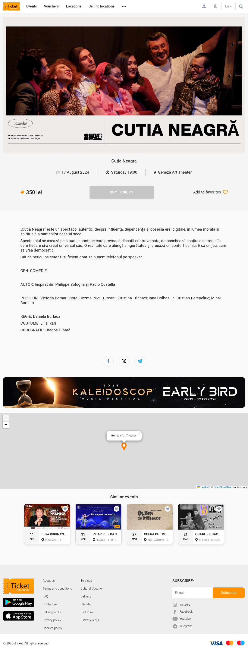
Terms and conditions (57, 588)
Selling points (52, 612)
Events (31, 6)
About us (49, 580)
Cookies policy (52, 628)
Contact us (50, 604)
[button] (124, 447)
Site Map (86, 604)
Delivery (86, 596)
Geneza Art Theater (175, 172)
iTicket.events (90, 620)
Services (86, 580)
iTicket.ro (87, 612)
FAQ (45, 596)
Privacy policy (52, 620)
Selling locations (101, 6)
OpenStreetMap (223, 487)
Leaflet (203, 487)
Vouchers (51, 6)
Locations (73, 6)
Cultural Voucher (92, 588)
